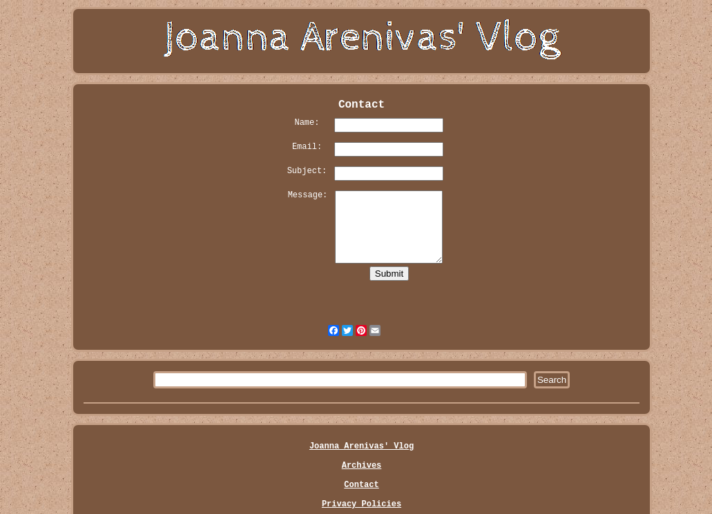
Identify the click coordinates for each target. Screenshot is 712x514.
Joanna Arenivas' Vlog (361, 446)
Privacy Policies (361, 504)
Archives (362, 466)
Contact (361, 485)
